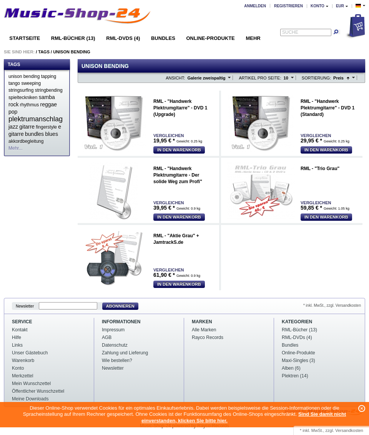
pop (12, 112)
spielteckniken (22, 97)
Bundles (163, 38)
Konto (18, 368)
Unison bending (71, 52)
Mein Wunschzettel (31, 383)
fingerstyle (46, 127)
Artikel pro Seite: (260, 78)
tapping (48, 76)
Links (17, 345)
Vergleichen (168, 136)
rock (13, 104)
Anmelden (255, 6)
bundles (34, 134)
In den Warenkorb (179, 149)
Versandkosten (349, 430)
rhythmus (29, 105)
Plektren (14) (295, 376)
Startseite (24, 38)
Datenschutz (115, 345)
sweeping (31, 83)
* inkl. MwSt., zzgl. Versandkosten (332, 305)
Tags (44, 52)
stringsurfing (20, 90)
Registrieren (288, 6)
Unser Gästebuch (30, 353)
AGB (106, 337)
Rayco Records (207, 337)
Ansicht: (175, 78)
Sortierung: (316, 78)
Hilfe (16, 337)
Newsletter (25, 306)
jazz (13, 127)
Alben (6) (291, 368)
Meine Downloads (30, 399)
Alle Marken (204, 329)
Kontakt (20, 329)
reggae (48, 104)
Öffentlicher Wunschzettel (38, 391)
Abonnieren (120, 306)
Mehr (253, 38)
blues (51, 134)
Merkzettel (22, 376)
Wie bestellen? (117, 360)
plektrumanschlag (35, 119)
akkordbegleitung (25, 141)
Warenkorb (23, 360)
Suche (290, 32)
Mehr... (15, 148)
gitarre (27, 127)
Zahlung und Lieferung (125, 353)
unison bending (24, 76)
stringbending (49, 90)
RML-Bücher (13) (73, 38)
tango (14, 83)
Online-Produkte (210, 38)
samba (47, 97)
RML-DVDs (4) (123, 38)
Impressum (113, 329)
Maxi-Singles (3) (298, 360)
